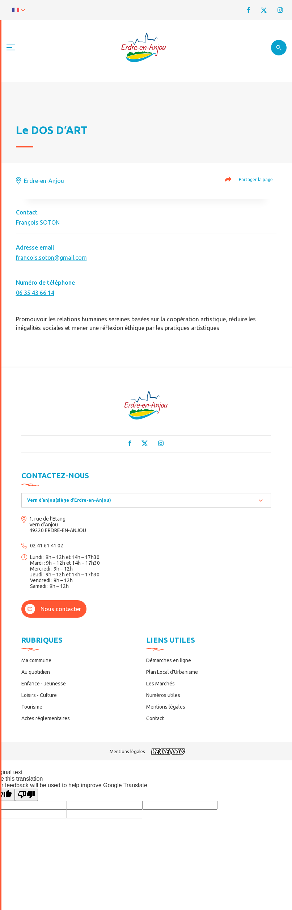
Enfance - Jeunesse (43, 683)
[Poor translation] (26, 795)
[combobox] (146, 500)
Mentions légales (165, 707)
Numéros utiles (163, 695)
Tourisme (31, 707)
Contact (155, 718)
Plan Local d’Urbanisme (172, 672)
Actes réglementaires (45, 718)
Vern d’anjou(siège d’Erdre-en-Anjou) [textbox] (69, 500)
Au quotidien (35, 672)
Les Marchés (160, 683)
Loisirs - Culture (39, 695)
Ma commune (36, 660)
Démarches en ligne (168, 660)
